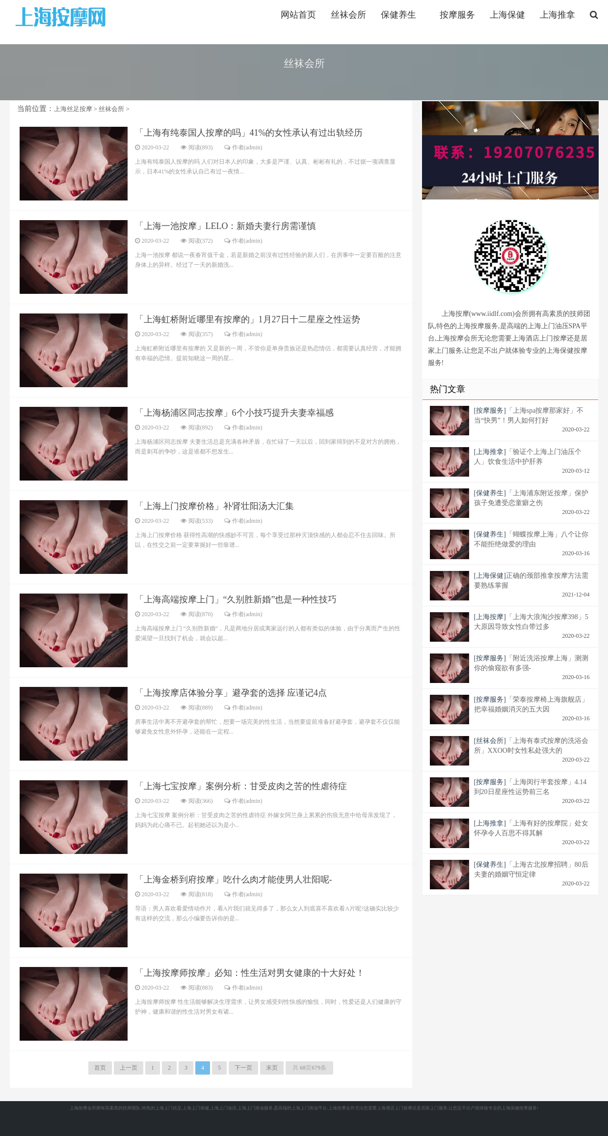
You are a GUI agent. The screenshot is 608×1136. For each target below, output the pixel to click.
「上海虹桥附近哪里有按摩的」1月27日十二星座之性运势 (247, 319)
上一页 (128, 1067)
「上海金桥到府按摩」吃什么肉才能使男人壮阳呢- (233, 879)
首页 (100, 1067)
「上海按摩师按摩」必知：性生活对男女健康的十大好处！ (250, 973)
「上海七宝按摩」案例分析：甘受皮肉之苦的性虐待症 (241, 786)
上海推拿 (557, 15)
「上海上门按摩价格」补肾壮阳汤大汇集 (214, 506)
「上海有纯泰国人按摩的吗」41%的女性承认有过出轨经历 (249, 133)
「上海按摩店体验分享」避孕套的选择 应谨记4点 (231, 693)
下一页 (243, 1067)
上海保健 (507, 15)
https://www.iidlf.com (62, 16)
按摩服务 (457, 15)
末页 (272, 1067)
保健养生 (398, 15)
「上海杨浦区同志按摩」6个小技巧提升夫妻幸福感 (234, 413)
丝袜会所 (348, 15)
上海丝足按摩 (73, 109)
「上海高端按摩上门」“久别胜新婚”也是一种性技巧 (236, 599)
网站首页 (298, 15)
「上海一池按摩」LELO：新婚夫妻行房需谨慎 (226, 226)
